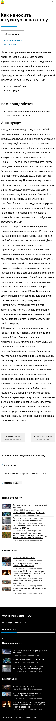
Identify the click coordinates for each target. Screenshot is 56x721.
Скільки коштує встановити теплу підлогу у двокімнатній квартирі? (28, 519)
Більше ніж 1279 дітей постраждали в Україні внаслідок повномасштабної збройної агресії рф (29, 573)
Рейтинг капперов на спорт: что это (29, 513)
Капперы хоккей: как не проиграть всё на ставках (30, 506)
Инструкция (9, 44)
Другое (18, 483)
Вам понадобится (12, 40)
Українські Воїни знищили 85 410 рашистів (27, 582)
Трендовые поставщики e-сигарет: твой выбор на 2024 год (30, 527)
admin (13, 465)
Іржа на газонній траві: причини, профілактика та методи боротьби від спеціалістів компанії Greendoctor (30, 535)
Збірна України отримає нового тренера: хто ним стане (27, 564)
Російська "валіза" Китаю (24, 558)
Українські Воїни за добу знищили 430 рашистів (30, 589)
